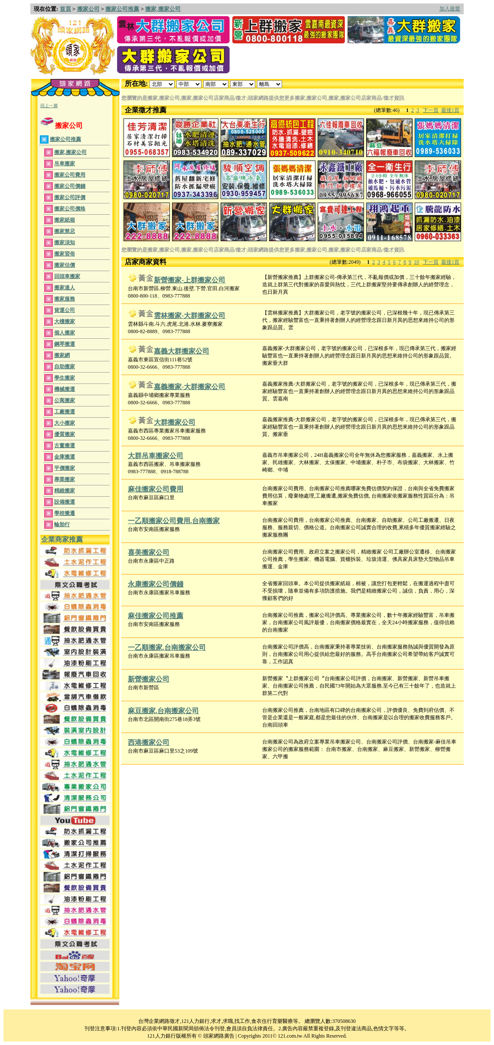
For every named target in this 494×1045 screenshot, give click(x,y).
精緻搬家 (64, 491)
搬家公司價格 (69, 209)
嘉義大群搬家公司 (181, 351)
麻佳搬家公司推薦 (155, 615)
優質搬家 (64, 434)
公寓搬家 (64, 400)
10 (416, 262)
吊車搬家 (64, 164)
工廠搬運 (64, 412)
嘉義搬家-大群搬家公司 (189, 386)
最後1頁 (450, 110)
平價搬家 (64, 468)
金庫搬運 (64, 457)
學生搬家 (64, 378)
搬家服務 (64, 299)
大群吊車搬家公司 (155, 455)
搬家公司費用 (69, 175)
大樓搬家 (64, 321)
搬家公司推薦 (122, 9)
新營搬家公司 (148, 679)
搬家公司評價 (69, 197)
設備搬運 (64, 502)
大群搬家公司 (174, 422)
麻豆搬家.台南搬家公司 (163, 710)
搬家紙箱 (64, 220)
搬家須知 (64, 242)
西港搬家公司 (148, 742)
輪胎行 (62, 524)
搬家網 (62, 355)
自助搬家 (64, 367)
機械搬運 (64, 389)
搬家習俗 (64, 254)
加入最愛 (449, 9)
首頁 (65, 9)
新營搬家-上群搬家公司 (189, 280)
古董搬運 (64, 445)
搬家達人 (64, 288)
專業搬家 (64, 479)
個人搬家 (64, 333)
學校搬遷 (64, 513)
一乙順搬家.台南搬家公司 (167, 647)
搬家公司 (88, 9)
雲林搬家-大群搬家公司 (189, 315)
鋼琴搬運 (64, 344)
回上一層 (49, 105)
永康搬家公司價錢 (155, 584)
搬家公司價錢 (69, 186)
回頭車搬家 (67, 276)
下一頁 (431, 110)
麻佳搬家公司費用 (155, 489)
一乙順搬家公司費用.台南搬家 (174, 520)
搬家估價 (64, 265)
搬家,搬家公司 (162, 9)
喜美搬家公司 (148, 552)
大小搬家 (64, 423)
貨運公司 (64, 310)
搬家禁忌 (64, 231)
